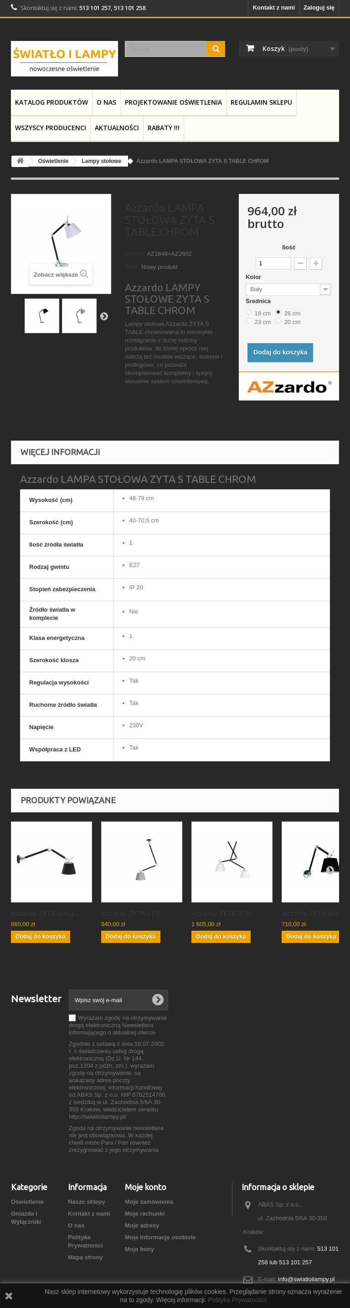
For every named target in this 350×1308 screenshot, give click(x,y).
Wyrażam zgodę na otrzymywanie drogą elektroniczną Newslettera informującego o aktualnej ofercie (118, 1025)
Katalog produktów (51, 102)
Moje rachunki (145, 1213)
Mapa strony (85, 1257)
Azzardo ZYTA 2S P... (222, 913)
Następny (103, 315)
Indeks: (135, 253)
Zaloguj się (319, 7)
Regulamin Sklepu (261, 102)
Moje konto (145, 1186)
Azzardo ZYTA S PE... (133, 913)
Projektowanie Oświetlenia (173, 102)
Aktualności (117, 127)
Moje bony (139, 1249)
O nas (106, 102)
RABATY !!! (164, 127)
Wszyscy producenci (50, 127)
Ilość (289, 247)
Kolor (254, 277)
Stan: (132, 267)
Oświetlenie (27, 1201)
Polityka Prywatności (237, 1299)
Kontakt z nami (274, 7)
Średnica (259, 301)
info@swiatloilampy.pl (306, 1279)
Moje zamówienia (149, 1201)
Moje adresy (142, 1225)
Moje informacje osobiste (160, 1237)
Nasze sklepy (86, 1201)
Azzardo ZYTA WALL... (45, 913)
